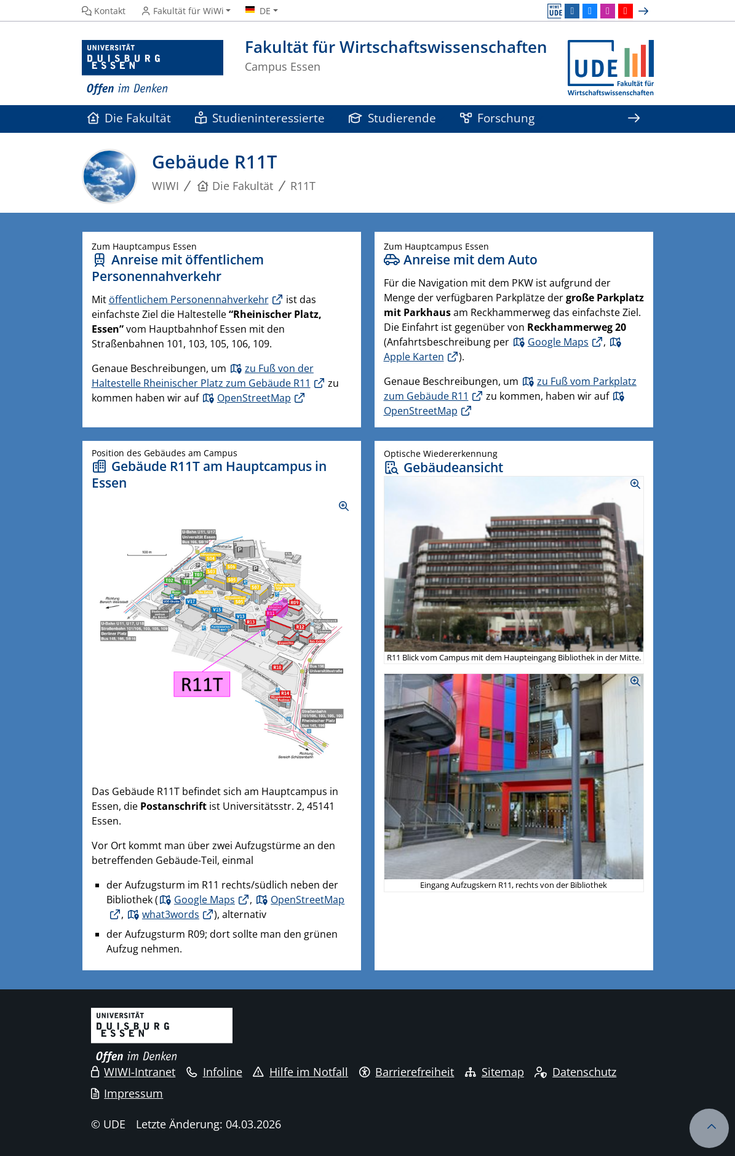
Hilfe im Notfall (300, 1071)
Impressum (127, 1093)
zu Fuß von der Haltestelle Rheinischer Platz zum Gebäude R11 (203, 376)
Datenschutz (575, 1071)
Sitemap (494, 1071)
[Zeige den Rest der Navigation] (634, 119)
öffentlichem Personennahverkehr (189, 299)
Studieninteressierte (260, 117)
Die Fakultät (129, 117)
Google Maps (558, 342)
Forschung (497, 117)
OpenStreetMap (254, 398)
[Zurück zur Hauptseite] (611, 68)
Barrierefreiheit (407, 1071)
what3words (170, 914)
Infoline (214, 1071)
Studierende (393, 117)
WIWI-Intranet (133, 1071)
